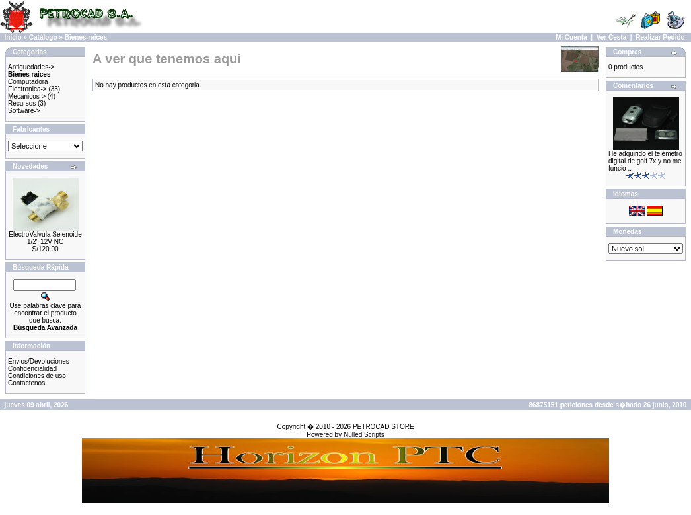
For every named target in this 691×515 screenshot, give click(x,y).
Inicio (13, 37)
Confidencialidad (32, 368)
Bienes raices (86, 37)
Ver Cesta (612, 37)
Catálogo (43, 37)
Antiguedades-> (31, 67)
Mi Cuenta (571, 37)
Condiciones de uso (37, 375)
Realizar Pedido (660, 37)
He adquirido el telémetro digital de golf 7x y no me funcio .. (645, 161)
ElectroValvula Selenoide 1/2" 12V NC (45, 238)
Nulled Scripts (364, 434)
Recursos (22, 103)
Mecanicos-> (27, 96)
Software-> (24, 110)
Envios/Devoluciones (38, 361)
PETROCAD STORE (383, 426)
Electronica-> (27, 89)
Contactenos (26, 383)
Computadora (28, 81)
